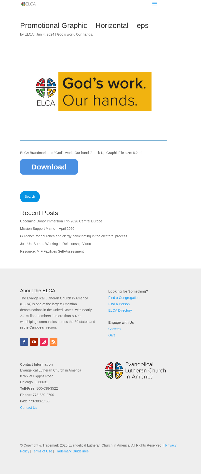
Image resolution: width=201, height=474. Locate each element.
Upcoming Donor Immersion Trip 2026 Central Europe (61, 221)
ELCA (29, 34)
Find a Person (119, 304)
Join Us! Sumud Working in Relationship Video (55, 244)
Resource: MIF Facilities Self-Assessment (52, 251)
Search (30, 196)
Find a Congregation (124, 298)
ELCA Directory (120, 310)
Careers (114, 329)
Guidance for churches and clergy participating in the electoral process (73, 236)
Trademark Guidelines (72, 451)
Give (112, 335)
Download (49, 167)
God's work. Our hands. (75, 34)
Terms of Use (42, 451)
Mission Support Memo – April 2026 (47, 229)
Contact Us (28, 408)
